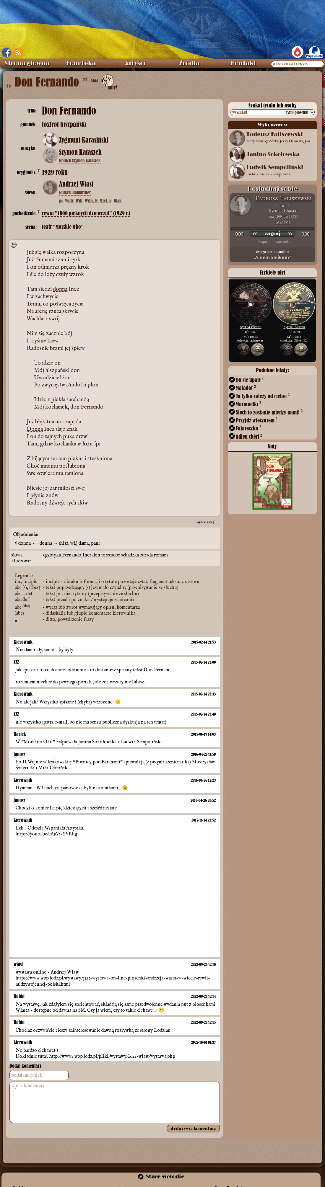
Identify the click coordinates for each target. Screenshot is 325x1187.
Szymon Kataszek (80, 152)
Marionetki (248, 404)
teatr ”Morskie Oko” (63, 227)
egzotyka (52, 555)
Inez (87, 555)
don (96, 555)
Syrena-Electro (283, 210)
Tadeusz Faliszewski (283, 199)
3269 (278, 216)
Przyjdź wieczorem (256, 420)
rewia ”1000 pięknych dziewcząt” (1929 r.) (86, 213)
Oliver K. (300, 340)
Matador (246, 387)
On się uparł (250, 379)
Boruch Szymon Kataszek (80, 160)
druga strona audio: (272, 254)
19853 (293, 216)
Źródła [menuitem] (189, 63)
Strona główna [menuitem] (27, 63)
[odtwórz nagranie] (272, 234)
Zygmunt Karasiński (83, 140)
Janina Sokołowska (273, 154)
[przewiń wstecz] (255, 234)
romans (161, 555)
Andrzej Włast (76, 184)
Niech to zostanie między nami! (269, 412)
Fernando (72, 555)
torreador (111, 555)
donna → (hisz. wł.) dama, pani (70, 543)
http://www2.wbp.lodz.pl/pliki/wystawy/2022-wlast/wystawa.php (112, 1056)
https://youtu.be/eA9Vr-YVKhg (46, 834)
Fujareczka (248, 428)
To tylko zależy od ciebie (263, 396)
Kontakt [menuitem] (243, 63)
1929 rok (283, 222)
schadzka (130, 555)
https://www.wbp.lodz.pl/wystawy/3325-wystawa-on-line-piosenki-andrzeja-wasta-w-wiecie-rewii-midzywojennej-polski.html (113, 981)
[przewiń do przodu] (290, 234)
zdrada (147, 555)
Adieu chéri (249, 436)
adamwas (257, 340)
